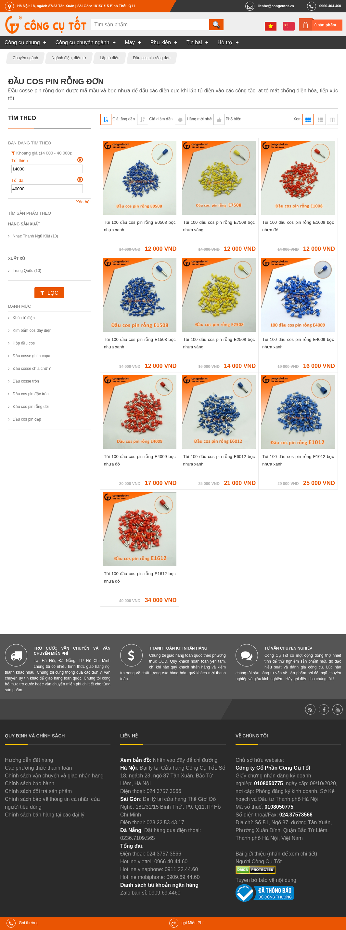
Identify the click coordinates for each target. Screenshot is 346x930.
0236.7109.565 (137, 838)
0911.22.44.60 (181, 869)
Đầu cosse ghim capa (31, 356)
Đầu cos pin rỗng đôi (31, 406)
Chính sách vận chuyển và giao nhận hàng (54, 775)
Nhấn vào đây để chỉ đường (185, 760)
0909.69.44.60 (182, 877)
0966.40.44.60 (170, 861)
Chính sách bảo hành (29, 783)
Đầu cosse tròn (26, 381)
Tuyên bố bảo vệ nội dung (266, 880)
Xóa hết (83, 201)
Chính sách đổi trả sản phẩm (38, 791)
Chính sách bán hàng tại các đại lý (44, 814)
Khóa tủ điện (24, 318)
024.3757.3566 (164, 791)
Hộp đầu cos (24, 343)
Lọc (52, 293)
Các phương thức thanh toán (38, 768)
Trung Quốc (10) (27, 270)
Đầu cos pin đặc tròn (31, 394)
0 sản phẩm (325, 25)
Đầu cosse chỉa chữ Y (32, 368)
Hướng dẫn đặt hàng (29, 760)
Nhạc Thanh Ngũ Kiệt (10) (35, 236)
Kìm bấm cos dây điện (32, 330)
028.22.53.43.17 (165, 822)
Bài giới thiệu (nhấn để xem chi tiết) (276, 853)
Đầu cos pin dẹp (27, 419)
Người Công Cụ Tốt (259, 861)
